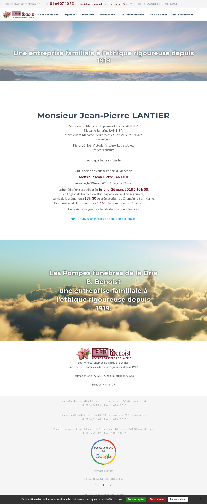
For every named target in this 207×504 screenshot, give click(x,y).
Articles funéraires (67, 13)
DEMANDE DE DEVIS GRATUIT (162, 3)
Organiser (92, 13)
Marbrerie (111, 13)
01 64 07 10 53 (62, 3)
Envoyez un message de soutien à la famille (103, 221)
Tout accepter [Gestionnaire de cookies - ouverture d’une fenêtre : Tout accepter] (136, 499)
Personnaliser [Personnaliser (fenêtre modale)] (178, 499)
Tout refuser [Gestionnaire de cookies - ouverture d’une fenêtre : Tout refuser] (157, 499)
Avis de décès (183, 13)
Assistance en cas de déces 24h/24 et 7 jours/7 (106, 3)
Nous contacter (182, 18)
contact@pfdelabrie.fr (25, 3)
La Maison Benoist (156, 13)
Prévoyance (131, 13)
